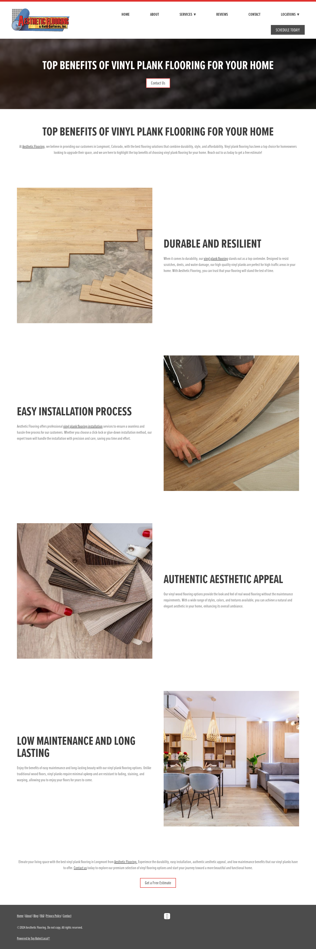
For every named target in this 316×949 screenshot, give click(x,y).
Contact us (80, 867)
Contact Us (158, 83)
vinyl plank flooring (216, 258)
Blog (35, 915)
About (154, 14)
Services (188, 14)
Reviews (222, 14)
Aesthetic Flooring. (125, 861)
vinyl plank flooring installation (83, 426)
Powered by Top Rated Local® (33, 938)
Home (126, 14)
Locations (290, 14)
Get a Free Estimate (158, 883)
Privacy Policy (53, 915)
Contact (254, 14)
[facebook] (167, 916)
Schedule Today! (288, 30)
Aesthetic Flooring (33, 146)
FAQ (42, 915)
